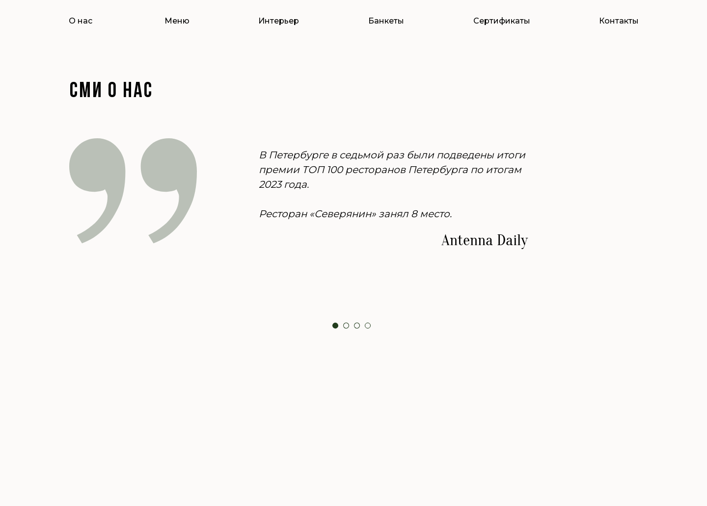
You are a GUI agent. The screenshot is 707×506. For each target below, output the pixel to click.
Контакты (619, 20)
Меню (177, 20)
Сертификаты (501, 20)
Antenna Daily (484, 240)
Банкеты (386, 20)
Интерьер (278, 20)
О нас (80, 20)
